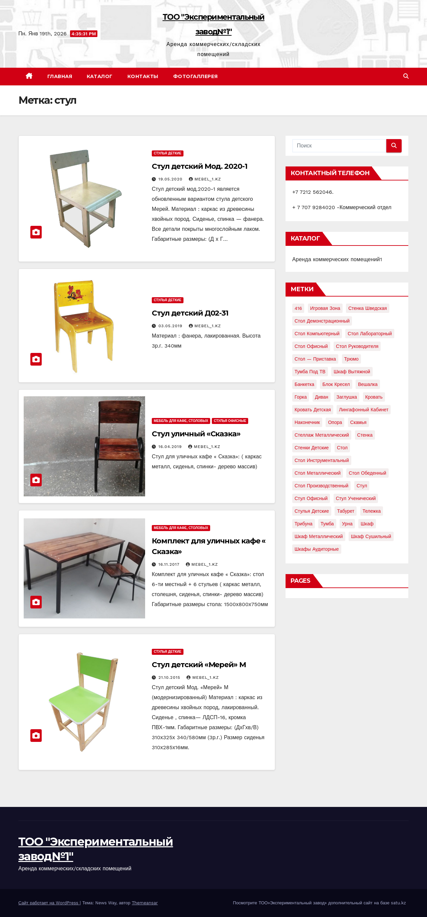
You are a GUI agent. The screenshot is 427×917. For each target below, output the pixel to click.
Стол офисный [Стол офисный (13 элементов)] (311, 346)
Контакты (142, 76)
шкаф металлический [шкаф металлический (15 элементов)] (319, 536)
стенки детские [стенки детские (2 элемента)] (312, 447)
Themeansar (145, 902)
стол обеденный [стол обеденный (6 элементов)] (367, 473)
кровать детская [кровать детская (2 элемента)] (313, 409)
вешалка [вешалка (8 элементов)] (368, 384)
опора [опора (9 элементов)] (335, 422)
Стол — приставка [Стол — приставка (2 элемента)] (315, 359)
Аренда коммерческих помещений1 (337, 259)
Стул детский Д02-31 (190, 313)
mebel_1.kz (205, 179)
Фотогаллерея (195, 76)
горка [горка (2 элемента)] (301, 397)
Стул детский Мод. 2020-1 (199, 166)
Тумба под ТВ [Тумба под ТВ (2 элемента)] (310, 371)
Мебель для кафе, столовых (181, 421)
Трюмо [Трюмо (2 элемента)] (351, 359)
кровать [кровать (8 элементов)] (374, 397)
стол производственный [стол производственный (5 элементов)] (321, 485)
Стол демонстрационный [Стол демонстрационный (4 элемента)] (322, 321)
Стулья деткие (167, 153)
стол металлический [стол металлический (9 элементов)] (318, 473)
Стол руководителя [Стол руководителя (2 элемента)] (357, 346)
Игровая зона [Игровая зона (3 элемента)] (325, 308)
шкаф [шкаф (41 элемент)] (367, 523)
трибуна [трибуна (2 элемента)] (304, 523)
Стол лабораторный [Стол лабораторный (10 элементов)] (370, 333)
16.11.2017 (169, 564)
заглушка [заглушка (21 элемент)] (346, 397)
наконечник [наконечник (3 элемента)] (307, 422)
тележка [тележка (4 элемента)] (372, 511)
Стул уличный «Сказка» (196, 433)
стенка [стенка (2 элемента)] (365, 435)
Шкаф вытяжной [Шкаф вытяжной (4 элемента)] (352, 371)
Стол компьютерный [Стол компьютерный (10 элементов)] (317, 333)
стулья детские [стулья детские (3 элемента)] (312, 511)
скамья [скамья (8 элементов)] (358, 422)
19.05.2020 (171, 179)
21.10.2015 (170, 677)
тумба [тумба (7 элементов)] (327, 523)
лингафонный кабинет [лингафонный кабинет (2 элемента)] (363, 409)
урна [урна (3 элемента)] (347, 523)
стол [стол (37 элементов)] (342, 447)
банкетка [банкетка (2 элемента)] (304, 384)
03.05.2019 (171, 326)
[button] (406, 76)
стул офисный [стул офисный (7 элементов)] (311, 498)
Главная (59, 76)
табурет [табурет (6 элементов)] (345, 511)
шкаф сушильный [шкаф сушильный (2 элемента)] (371, 536)
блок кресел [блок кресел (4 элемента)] (336, 384)
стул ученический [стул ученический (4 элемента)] (356, 498)
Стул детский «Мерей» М (199, 664)
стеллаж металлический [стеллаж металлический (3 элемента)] (322, 435)
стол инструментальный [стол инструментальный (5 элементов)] (322, 460)
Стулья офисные (230, 421)
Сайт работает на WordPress (49, 902)
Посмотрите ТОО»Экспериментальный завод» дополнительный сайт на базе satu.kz (319, 902)
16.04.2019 (170, 446)
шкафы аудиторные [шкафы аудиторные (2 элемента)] (317, 549)
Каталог (100, 76)
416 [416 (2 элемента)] (298, 308)
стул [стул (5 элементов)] (362, 485)
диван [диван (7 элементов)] (321, 397)
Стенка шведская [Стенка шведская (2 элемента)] (367, 308)
